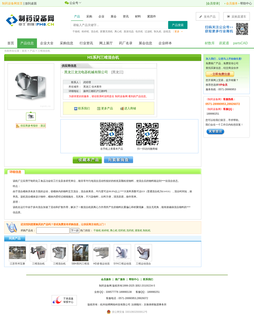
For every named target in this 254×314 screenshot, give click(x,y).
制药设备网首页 (12, 3)
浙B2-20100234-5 (145, 285)
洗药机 (130, 230)
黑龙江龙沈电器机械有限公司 (86, 72)
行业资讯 (86, 43)
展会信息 (145, 43)
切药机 (122, 230)
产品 (32, 50)
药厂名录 (125, 43)
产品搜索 (178, 25)
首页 (10, 43)
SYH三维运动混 (122, 263)
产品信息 (27, 43)
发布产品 (207, 16)
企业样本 (165, 43)
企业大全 (47, 43)
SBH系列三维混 (80, 263)
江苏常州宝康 (17, 263)
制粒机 (147, 230)
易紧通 (224, 43)
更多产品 (107, 108)
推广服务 (120, 279)
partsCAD (240, 43)
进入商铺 (130, 108)
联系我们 (84, 108)
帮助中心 (246, 3)
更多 (178, 31)
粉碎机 (105, 230)
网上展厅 (106, 43)
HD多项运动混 (101, 263)
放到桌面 (31, 3)
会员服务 (232, 3)
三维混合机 (44, 50)
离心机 (114, 230)
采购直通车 (236, 16)
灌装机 (138, 230)
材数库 (210, 43)
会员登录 (213, 3)
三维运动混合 (143, 263)
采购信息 (66, 43)
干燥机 (97, 230)
